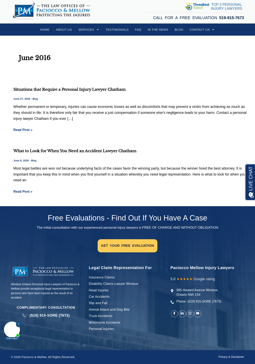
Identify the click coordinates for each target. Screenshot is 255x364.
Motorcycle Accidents (104, 322)
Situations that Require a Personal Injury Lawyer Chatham (73, 89)
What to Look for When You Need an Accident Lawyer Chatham (79, 150)
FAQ (138, 29)
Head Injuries (99, 290)
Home (45, 29)
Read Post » (23, 129)
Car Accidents (99, 296)
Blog (179, 29)
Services (88, 29)
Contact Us (202, 29)
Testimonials (117, 29)
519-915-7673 (231, 18)
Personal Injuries (101, 329)
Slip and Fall (98, 303)
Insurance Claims (102, 277)
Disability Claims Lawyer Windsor (113, 283)
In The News (158, 29)
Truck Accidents (100, 316)
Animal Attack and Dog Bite (109, 309)
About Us (64, 29)
